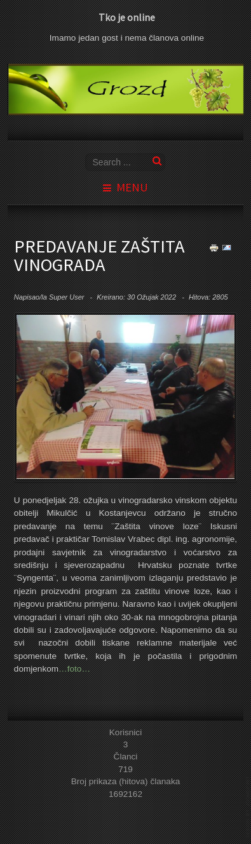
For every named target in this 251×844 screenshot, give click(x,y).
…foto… (74, 669)
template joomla (248, 807)
